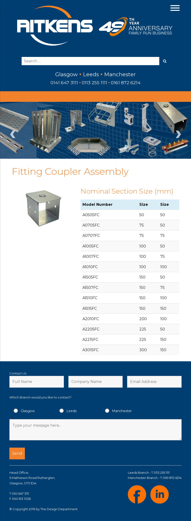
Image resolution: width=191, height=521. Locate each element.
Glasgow (28, 411)
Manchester (122, 411)
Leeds (71, 411)
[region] (95, 130)
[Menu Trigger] (174, 7)
